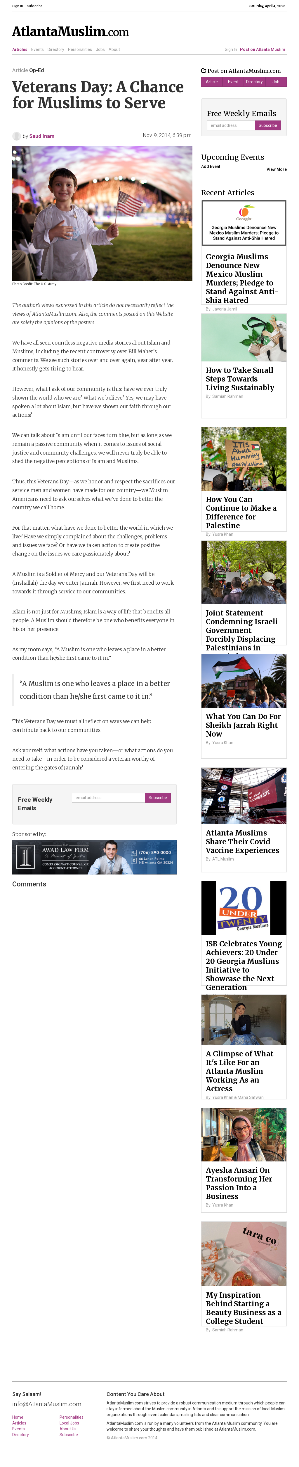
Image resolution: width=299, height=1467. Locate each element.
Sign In (231, 49)
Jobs (100, 49)
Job (275, 81)
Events (37, 49)
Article (212, 81)
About (114, 49)
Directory (56, 49)
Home (17, 1417)
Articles (19, 49)
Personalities (80, 49)
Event (233, 81)
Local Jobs (69, 1423)
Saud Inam (41, 136)
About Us (68, 1429)
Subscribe (69, 1434)
